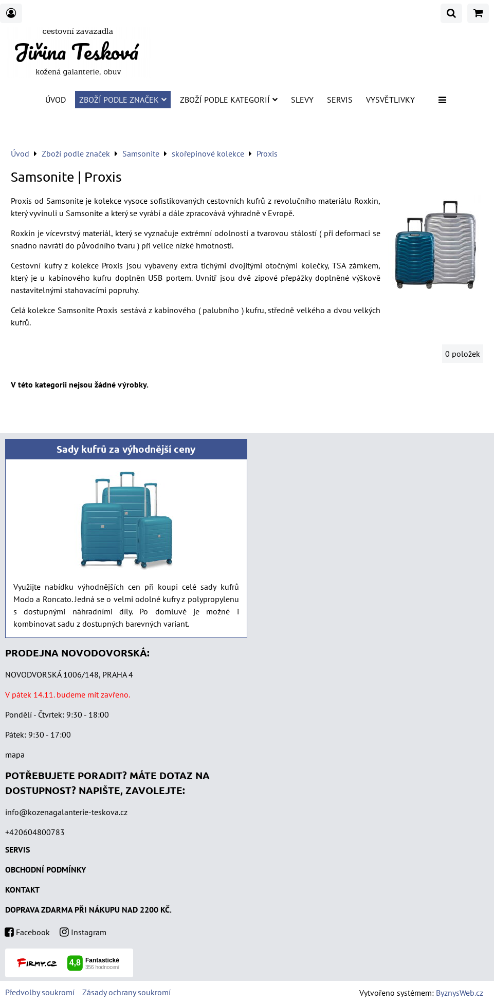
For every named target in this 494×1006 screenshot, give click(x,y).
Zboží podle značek (123, 99)
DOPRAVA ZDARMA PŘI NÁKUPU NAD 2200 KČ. (88, 909)
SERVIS (17, 849)
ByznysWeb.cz (459, 993)
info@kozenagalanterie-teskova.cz (66, 812)
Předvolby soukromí (40, 992)
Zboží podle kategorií (229, 99)
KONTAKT (22, 889)
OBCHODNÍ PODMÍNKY (45, 869)
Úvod (55, 99)
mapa (15, 754)
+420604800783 (35, 832)
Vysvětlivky (390, 99)
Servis (340, 99)
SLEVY (302, 99)
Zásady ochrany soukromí (126, 992)
